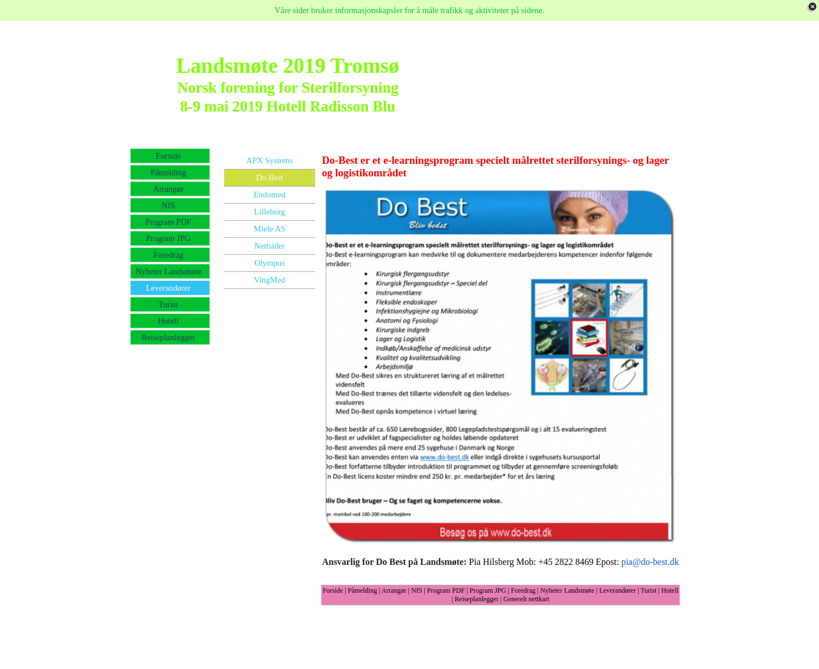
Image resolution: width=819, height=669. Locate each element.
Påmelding (362, 590)
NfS (416, 590)
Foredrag (523, 590)
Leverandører (617, 590)
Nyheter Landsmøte (567, 590)
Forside (332, 590)
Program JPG (488, 590)
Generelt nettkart (526, 599)
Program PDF (446, 590)
